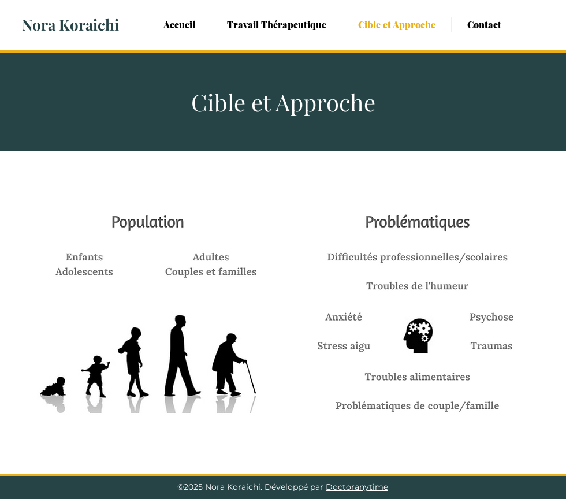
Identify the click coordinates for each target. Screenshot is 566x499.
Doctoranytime (357, 487)
